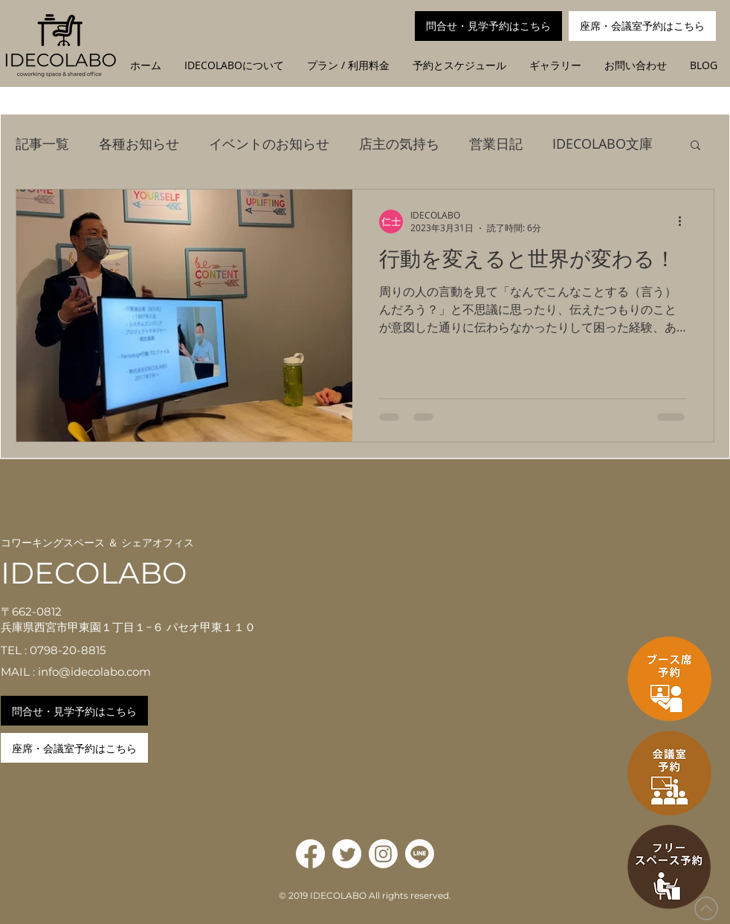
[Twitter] (346, 853)
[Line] (419, 853)
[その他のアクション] (685, 221)
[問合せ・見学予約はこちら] (488, 26)
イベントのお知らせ (269, 143)
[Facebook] (310, 853)
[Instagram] (383, 853)
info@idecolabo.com (94, 672)
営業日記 (496, 143)
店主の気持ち (399, 143)
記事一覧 (42, 143)
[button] (695, 146)
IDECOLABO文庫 (602, 143)
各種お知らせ (139, 143)
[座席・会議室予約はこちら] (642, 26)
